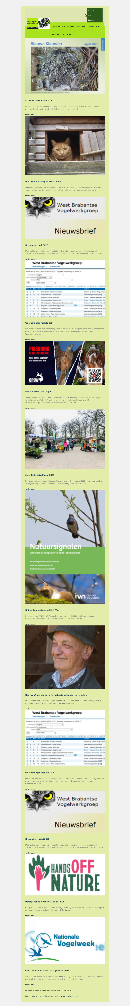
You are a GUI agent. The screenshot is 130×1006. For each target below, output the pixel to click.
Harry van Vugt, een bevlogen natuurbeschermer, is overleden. (56, 695)
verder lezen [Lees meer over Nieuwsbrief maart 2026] (30, 853)
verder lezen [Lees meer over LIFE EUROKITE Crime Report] (30, 408)
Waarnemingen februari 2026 (39, 773)
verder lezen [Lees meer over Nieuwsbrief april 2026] (30, 259)
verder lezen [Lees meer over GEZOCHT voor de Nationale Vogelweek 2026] (30, 985)
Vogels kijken (94, 26)
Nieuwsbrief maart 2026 (37, 839)
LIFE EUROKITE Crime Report (38, 392)
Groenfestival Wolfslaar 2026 (39, 475)
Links (90, 15)
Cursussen (55, 26)
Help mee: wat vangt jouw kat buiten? (43, 181)
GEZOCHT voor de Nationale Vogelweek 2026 (47, 971)
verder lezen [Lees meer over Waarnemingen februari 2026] (30, 789)
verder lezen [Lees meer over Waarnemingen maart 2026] (30, 339)
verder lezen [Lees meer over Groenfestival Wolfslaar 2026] (30, 489)
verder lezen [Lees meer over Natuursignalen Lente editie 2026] (30, 624)
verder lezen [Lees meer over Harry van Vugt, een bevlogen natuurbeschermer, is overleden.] (30, 709)
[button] (85, 15)
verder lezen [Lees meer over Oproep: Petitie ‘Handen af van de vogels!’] (30, 916)
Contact (91, 20)
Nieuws (91, 10)
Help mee (55, 34)
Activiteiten (81, 26)
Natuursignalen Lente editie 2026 (42, 610)
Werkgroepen (68, 26)
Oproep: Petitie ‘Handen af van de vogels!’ (46, 902)
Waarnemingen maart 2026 (38, 323)
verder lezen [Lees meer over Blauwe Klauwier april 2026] (30, 115)
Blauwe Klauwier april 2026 (39, 101)
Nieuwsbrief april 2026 (36, 245)
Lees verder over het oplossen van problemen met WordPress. (51, 996)
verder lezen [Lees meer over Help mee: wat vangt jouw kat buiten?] (30, 195)
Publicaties (66, 34)
